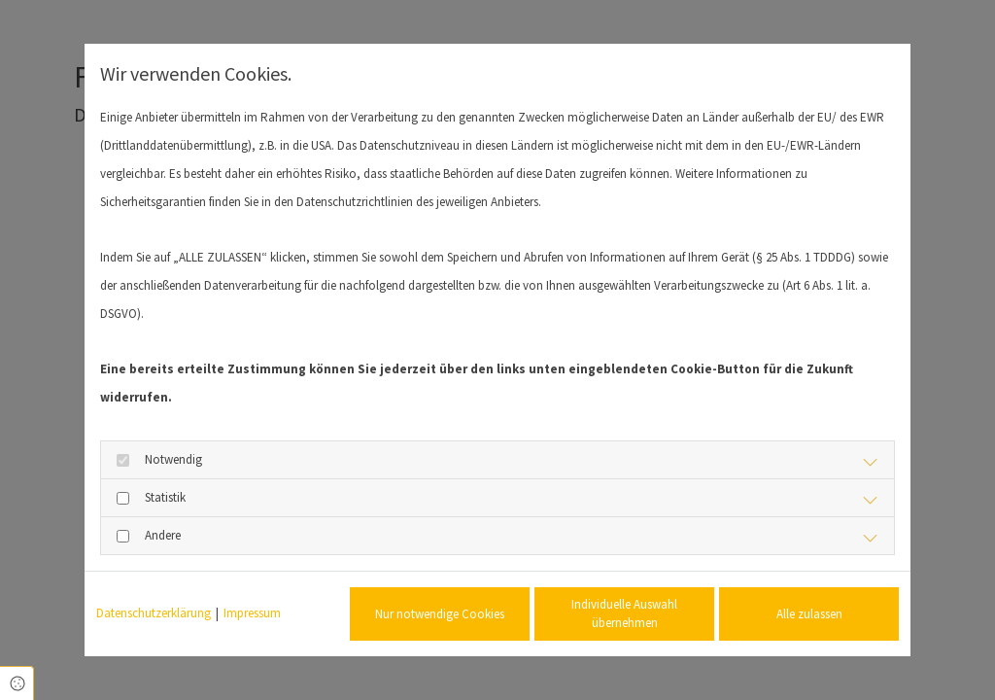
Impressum (252, 613)
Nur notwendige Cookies (439, 614)
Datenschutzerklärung (153, 613)
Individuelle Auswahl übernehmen (624, 614)
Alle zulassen (809, 614)
